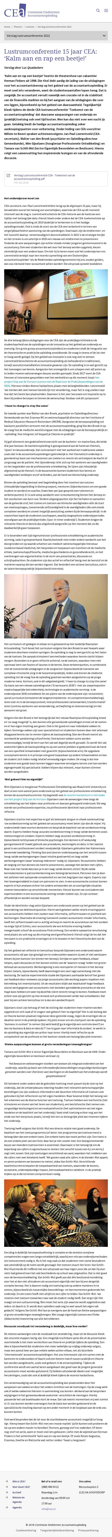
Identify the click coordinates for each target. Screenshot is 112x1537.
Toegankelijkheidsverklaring (57, 1530)
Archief (16, 1492)
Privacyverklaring (88, 1530)
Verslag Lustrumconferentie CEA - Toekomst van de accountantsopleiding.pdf (56, 179)
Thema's (18, 26)
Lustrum (30, 26)
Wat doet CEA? (21, 1487)
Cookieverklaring (26, 1530)
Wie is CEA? (18, 1481)
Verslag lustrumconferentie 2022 (54, 26)
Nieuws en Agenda (18, 1500)
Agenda (17, 1507)
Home (7, 26)
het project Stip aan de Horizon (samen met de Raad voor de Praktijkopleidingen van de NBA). (53, 381)
